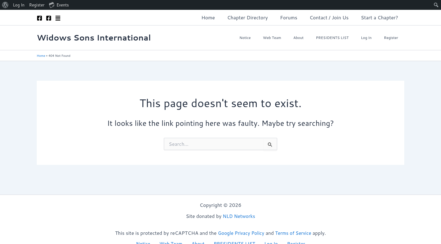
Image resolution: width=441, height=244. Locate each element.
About (316, 37)
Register (393, 37)
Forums (294, 17)
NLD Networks (239, 215)
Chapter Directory (256, 17)
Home (219, 17)
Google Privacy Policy (240, 232)
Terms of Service (294, 232)
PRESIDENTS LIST (344, 37)
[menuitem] (5, 5)
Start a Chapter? (380, 17)
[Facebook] (39, 18)
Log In (373, 37)
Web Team (294, 37)
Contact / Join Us (332, 17)
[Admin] (58, 18)
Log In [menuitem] (18, 5)
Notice (272, 37)
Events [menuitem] (59, 4)
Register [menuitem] (36, 5)
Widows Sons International (94, 37)
